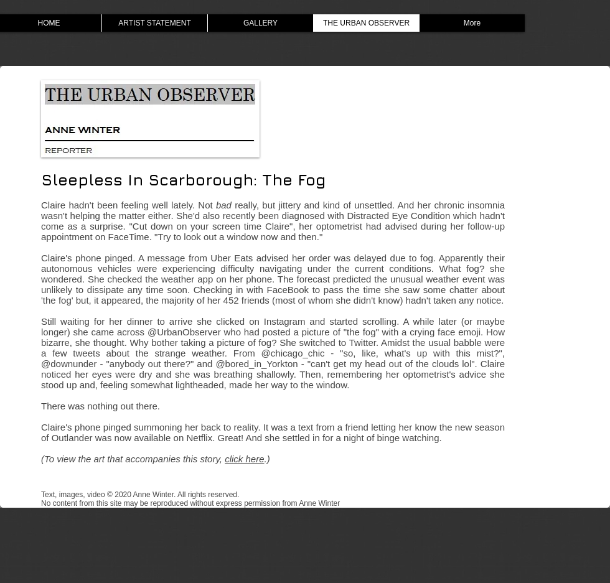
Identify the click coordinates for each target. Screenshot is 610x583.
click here (244, 459)
